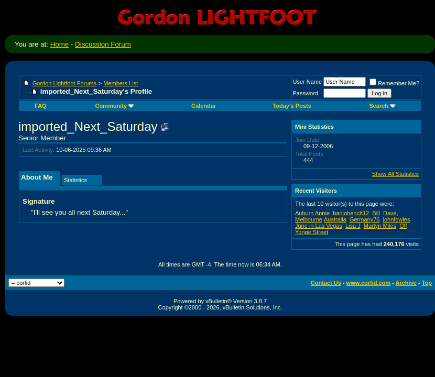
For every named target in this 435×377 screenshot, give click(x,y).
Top (427, 283)
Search (382, 106)
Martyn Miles (380, 226)
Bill (376, 213)
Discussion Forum (103, 44)
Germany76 (364, 219)
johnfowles (396, 219)
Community (114, 106)
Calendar (203, 106)
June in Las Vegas (318, 226)
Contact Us (326, 283)
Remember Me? (394, 83)
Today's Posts (292, 106)
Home (59, 44)
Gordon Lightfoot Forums (64, 83)
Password (305, 93)
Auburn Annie (312, 213)
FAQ (41, 106)
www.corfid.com (368, 283)
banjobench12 (351, 213)
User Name (307, 82)
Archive (406, 283)
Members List (120, 83)
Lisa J (353, 226)
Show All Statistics (395, 174)
